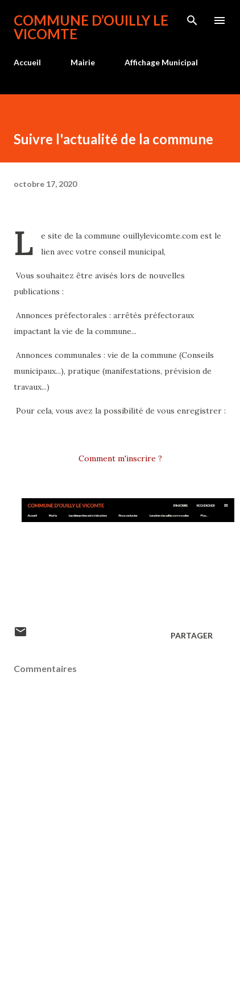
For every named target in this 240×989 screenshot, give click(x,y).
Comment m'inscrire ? (120, 458)
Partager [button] (192, 635)
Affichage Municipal (161, 62)
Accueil (27, 62)
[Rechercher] (192, 20)
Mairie (83, 62)
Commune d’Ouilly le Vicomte (91, 27)
